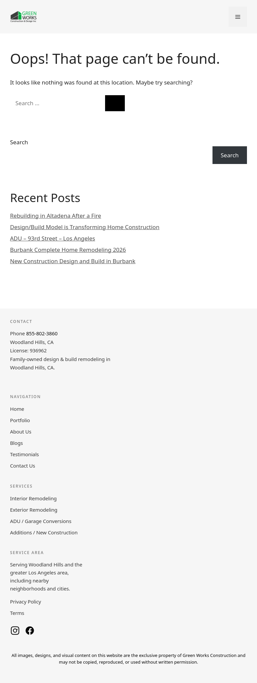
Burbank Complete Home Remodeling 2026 (68, 249)
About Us (20, 431)
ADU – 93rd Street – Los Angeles (52, 238)
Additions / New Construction (44, 532)
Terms (17, 613)
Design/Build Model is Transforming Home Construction (84, 227)
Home (17, 408)
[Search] (115, 103)
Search (19, 142)
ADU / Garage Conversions (40, 521)
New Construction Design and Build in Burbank (73, 261)
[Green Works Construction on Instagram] (15, 631)
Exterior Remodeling (33, 509)
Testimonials (24, 454)
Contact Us (22, 465)
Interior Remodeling (33, 498)
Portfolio (20, 420)
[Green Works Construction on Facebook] (30, 631)
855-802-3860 (42, 333)
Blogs (16, 443)
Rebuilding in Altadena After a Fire (55, 215)
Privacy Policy (25, 601)
